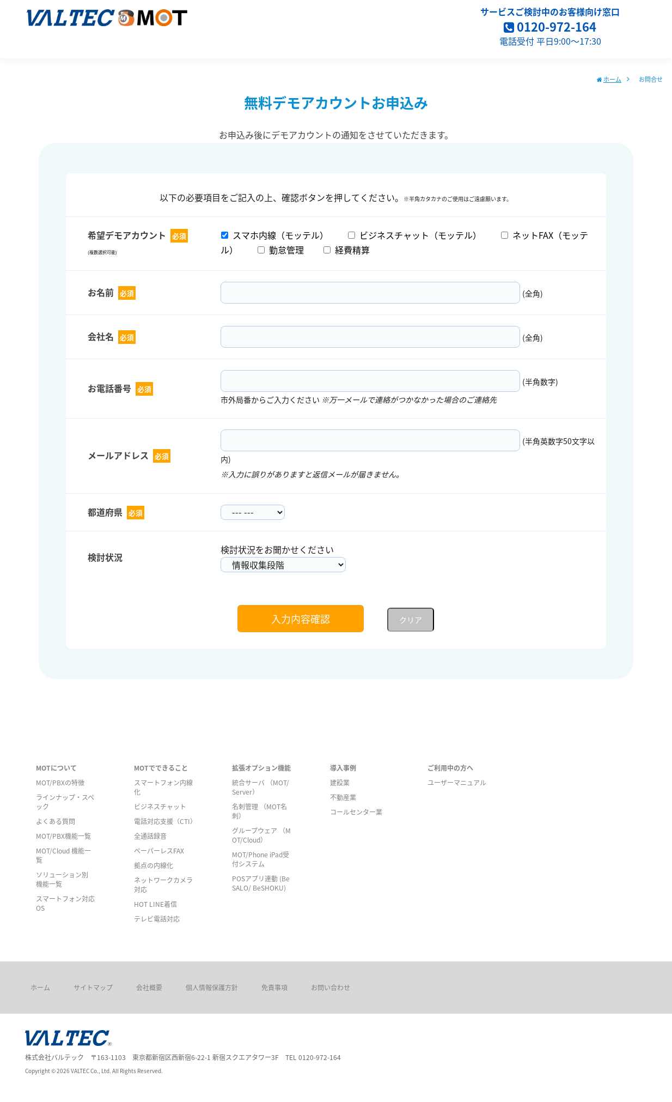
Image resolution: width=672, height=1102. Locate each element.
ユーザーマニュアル (456, 782)
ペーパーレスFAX (159, 850)
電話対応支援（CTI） (165, 821)
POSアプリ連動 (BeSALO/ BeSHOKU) (261, 883)
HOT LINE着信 (155, 904)
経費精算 (346, 249)
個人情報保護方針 (212, 987)
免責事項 (274, 987)
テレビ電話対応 (157, 918)
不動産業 (343, 797)
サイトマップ (93, 987)
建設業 (340, 782)
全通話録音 (150, 835)
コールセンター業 (356, 811)
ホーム (612, 79)
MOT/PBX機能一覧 (63, 835)
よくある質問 (55, 821)
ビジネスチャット (160, 806)
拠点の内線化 (153, 865)
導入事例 (343, 767)
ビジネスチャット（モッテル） (414, 234)
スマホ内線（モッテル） (274, 234)
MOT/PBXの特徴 (60, 782)
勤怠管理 (281, 249)
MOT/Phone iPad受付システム (260, 859)
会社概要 (149, 987)
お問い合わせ (330, 987)
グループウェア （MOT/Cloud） (261, 835)
